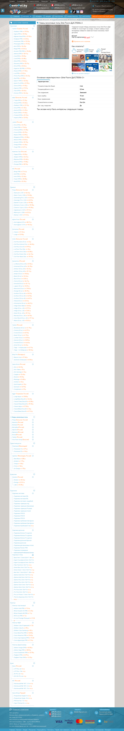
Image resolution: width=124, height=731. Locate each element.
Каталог (46, 19)
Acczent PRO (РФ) (22, 51)
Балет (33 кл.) (21, 335)
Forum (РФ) (21, 132)
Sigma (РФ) (20, 34)
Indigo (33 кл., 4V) (22, 310)
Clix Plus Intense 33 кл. (24, 244)
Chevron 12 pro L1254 (24, 207)
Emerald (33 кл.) (22, 283)
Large (19, 234)
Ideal (19, 97)
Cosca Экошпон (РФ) (23, 635)
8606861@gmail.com (42, 8)
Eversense (18, 229)
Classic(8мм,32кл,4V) (23, 411)
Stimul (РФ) (21, 85)
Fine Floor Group (20, 439)
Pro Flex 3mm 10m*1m (22, 592)
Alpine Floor (18, 219)
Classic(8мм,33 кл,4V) (22, 409)
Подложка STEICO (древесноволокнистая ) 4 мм (24, 516)
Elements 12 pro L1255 (24, 205)
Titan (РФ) (20, 90)
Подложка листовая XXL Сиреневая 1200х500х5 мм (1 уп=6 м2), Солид (24, 499)
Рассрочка (32, 730)
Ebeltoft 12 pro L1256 (23, 202)
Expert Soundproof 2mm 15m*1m (24, 560)
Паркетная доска (15, 443)
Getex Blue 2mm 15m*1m (23, 567)
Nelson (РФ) (21, 139)
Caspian (19, 374)
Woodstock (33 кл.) (23, 328)
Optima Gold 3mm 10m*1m (23, 577)
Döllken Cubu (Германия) (23, 626)
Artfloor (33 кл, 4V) (23, 269)
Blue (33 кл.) (21, 278)
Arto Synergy (20, 372)
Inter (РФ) (20, 176)
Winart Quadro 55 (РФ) (23, 611)
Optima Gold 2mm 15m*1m (23, 575)
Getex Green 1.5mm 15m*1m (24, 570)
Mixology (20, 379)
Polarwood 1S (21, 449)
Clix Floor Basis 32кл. (23, 256)
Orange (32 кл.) (22, 291)
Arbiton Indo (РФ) (22, 608)
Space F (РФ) (21, 81)
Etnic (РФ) (20, 125)
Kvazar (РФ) (21, 71)
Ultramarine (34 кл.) (23, 303)
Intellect (19, 382)
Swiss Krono (18, 364)
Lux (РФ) (20, 73)
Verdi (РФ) (20, 181)
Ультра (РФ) (21, 103)
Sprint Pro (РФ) (22, 83)
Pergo (20, 190)
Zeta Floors (72, 19)
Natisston (17, 432)
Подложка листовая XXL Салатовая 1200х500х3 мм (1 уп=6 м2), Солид (24, 496)
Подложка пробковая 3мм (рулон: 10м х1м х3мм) (24, 523)
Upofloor (21, 456)
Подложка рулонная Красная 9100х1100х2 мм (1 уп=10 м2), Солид (23, 541)
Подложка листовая (18, 493)
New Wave (20, 458)
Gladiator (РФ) (21, 31)
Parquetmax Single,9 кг (22, 696)
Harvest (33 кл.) (22, 340)
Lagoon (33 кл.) (22, 286)
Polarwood (19, 446)
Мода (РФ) (20, 48)
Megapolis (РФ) (22, 137)
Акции (25, 730)
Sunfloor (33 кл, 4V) (23, 296)
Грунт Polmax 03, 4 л (22, 703)
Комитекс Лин (19, 151)
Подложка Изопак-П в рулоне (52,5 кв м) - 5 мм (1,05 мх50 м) (24, 538)
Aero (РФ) (20, 46)
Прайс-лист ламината (62, 730)
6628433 (56, 712)
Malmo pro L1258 (22, 212)
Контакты (53, 1)
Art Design (20, 468)
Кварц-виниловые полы (59, 19)
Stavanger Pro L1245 (23, 200)
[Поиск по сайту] (66, 11)
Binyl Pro (18, 354)
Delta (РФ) (20, 61)
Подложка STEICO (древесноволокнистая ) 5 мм (24, 518)
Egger (20, 394)
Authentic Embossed (23, 360)
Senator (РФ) (21, 142)
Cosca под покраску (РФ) (24, 638)
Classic (19, 232)
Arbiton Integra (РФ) (23, 647)
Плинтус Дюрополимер (19, 645)
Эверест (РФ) (21, 157)
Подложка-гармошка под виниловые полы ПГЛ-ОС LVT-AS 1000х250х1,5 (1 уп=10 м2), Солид (24, 504)
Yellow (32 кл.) (21, 301)
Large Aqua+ (21, 396)
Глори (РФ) (20, 100)
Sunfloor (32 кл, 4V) (23, 293)
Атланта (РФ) (21, 162)
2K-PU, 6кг (19, 674)
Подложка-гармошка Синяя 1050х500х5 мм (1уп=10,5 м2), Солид (23, 511)
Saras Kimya (18, 693)
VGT (16, 681)
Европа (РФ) (21, 88)
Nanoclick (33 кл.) (22, 288)
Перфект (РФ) (21, 655)
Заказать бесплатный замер (103, 16)
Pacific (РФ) (21, 112)
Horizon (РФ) (21, 93)
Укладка (12, 1)
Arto (18, 367)
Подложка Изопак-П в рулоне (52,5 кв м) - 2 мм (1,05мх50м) (24, 533)
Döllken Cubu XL (21, 628)
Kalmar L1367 (21, 215)
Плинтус (13, 603)
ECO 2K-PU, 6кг (20, 676)
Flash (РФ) (20, 127)
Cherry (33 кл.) (21, 281)
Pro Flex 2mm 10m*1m (22, 589)
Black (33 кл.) (21, 276)
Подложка (13, 490)
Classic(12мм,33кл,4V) (24, 401)
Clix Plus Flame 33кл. (24, 254)
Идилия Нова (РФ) (23, 36)
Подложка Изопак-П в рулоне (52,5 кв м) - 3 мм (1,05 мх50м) (23, 536)
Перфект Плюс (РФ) (23, 657)
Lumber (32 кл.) (22, 337)
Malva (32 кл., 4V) (22, 320)
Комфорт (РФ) (21, 39)
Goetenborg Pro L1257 (24, 197)
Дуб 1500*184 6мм (84, 19)
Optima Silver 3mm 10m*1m (24, 587)
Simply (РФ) (21, 144)
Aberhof (17, 430)
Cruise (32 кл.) (21, 333)
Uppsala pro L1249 (23, 210)
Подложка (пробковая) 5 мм (24, 526)
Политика (91, 730)
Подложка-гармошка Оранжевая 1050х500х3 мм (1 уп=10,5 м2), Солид (24, 506)
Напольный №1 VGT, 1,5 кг (23, 683)
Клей (11, 663)
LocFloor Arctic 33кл (23, 251)
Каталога (102, 11)
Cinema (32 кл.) (22, 330)
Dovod (19, 377)
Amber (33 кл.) (21, 273)
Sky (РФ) (20, 78)
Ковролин (13, 474)
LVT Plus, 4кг (19, 669)
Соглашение (100, 730)
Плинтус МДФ (16, 623)
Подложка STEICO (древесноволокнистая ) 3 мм (24, 514)
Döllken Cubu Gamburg (23, 630)
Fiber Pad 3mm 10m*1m (23, 565)
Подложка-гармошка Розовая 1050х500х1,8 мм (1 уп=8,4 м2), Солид (23, 509)
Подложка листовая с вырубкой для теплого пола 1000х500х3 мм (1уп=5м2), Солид (24, 501)
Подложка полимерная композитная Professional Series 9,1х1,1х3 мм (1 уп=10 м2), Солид (24, 550)
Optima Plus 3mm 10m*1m (23, 582)
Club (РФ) (20, 56)
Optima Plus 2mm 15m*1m (23, 580)
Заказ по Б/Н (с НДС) (78, 8)
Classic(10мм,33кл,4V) (24, 404)
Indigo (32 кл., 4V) (22, 308)
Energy (19, 482)
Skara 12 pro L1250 (23, 195)
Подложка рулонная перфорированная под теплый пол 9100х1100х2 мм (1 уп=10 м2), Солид (24, 543)
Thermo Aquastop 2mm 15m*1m (23, 597)
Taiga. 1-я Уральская (23, 347)
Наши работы (41, 730)
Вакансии (44, 1)
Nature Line (21, 357)
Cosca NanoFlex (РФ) (23, 633)
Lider (19, 485)
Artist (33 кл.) (21, 345)
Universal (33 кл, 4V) (23, 266)
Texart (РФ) (21, 179)
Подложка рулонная (18, 530)
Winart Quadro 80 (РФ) (23, 613)
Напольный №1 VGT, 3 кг (23, 686)
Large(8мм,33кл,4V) (23, 399)
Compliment (20, 389)
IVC (16, 169)
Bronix (17, 434)
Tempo (19, 463)
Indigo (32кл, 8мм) (22, 306)
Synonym (20, 387)
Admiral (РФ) (21, 53)
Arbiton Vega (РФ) (22, 650)
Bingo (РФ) (20, 171)
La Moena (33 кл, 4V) (23, 264)
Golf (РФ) (20, 174)
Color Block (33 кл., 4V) (24, 318)
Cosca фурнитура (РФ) (23, 640)
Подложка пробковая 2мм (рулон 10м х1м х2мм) (24, 521)
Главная (39, 19)
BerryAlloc (18, 427)
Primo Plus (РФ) (22, 76)
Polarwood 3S (21, 451)
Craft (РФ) (20, 58)
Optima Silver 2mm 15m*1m (24, 584)
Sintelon (17, 477)
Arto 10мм (19, 369)
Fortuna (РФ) (21, 130)
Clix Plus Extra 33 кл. (22, 242)
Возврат (108, 730)
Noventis (17, 422)
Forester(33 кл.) (22, 342)
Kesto (16, 666)
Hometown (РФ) (22, 41)
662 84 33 (41, 5)
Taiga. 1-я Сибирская (23, 350)
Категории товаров (20, 23)
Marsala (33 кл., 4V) (23, 315)
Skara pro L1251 (22, 193)
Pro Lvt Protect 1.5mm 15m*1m (24, 595)
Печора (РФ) (21, 164)
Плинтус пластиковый (19, 605)
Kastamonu (18, 261)
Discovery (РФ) (21, 63)
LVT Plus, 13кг (20, 671)
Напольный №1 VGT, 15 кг (23, 688)
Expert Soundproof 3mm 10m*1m (24, 563)
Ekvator (19, 480)
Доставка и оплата (33, 1)
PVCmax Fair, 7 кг (21, 700)
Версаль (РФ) (21, 159)
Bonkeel (17, 425)
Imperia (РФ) (21, 117)
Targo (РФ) (20, 147)
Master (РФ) (21, 135)
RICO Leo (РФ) (20, 616)
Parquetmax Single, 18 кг (23, 698)
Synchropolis (20, 384)
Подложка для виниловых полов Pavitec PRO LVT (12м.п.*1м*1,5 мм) (24, 545)
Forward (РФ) (21, 115)
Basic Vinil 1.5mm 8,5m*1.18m (24, 558)
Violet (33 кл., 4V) (22, 313)
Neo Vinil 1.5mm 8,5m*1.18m (24, 572)
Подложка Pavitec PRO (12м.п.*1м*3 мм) (21, 548)
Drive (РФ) (20, 66)
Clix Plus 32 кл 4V (22, 246)
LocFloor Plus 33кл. (22, 249)
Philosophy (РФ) (22, 44)
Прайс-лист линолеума (78, 730)
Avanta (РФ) (21, 110)
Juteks (17, 122)
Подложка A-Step (17, 555)
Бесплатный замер (105, 712)
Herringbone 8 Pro (23, 222)
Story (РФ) (20, 108)
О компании (21, 1)
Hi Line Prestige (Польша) (24, 618)
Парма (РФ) (21, 154)
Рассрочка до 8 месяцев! (26, 11)
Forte (18, 466)
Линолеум (13, 26)
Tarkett (20, 28)
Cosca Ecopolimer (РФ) (24, 652)
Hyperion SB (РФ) (22, 68)
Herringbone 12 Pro (23, 224)
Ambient (19, 461)
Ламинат (13, 187)
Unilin (20, 239)
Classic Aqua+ (21, 406)
